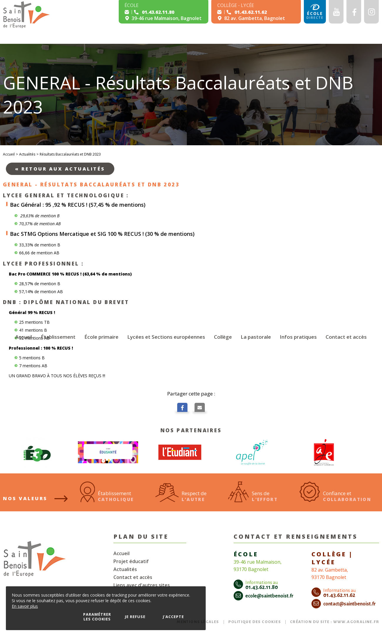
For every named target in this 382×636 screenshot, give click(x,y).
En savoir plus (25, 606)
